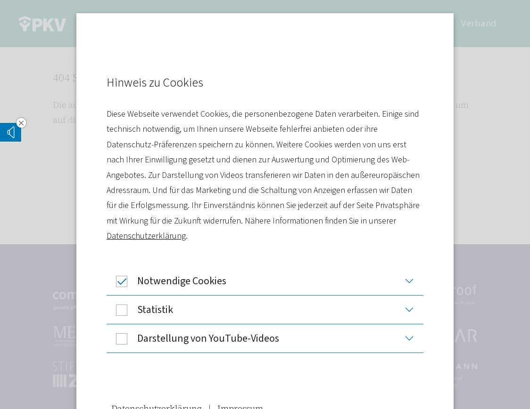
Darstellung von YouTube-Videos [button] (193, 338)
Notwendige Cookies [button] (166, 281)
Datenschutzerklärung (146, 236)
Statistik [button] (140, 309)
